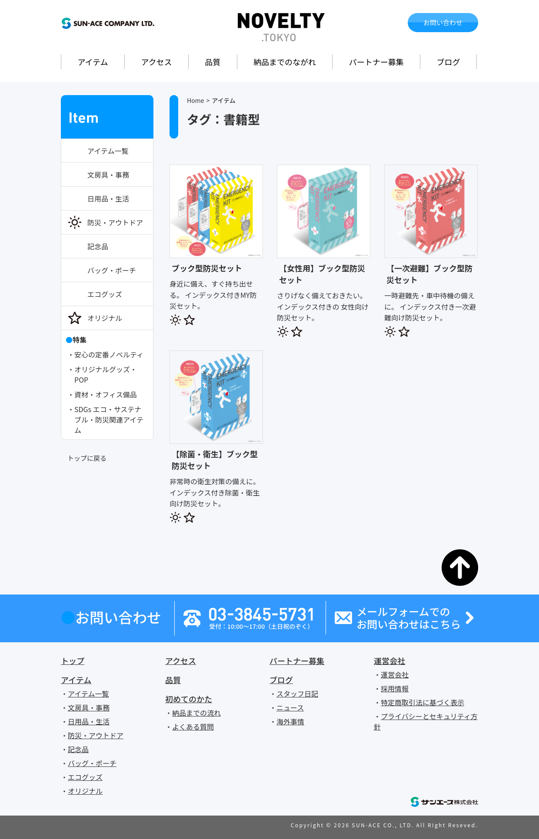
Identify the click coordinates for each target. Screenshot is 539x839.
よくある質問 (193, 726)
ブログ (448, 61)
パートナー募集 (376, 61)
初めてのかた (188, 698)
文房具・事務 (108, 174)
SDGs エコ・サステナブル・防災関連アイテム (108, 419)
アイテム (92, 61)
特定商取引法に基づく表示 (422, 702)
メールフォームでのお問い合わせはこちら (408, 618)
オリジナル (104, 318)
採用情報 (395, 688)
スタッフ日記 (297, 693)
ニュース (290, 707)
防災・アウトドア (115, 222)
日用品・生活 (108, 198)
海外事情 (290, 721)
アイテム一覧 (107, 150)
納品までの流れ (196, 712)
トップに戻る (86, 457)
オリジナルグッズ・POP (105, 374)
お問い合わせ (442, 22)
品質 (212, 61)
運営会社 (389, 660)
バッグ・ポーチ (111, 270)
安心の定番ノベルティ (108, 354)
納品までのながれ (284, 61)
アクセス (156, 61)
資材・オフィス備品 (105, 394)
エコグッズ (104, 294)
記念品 (97, 246)
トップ (72, 660)
